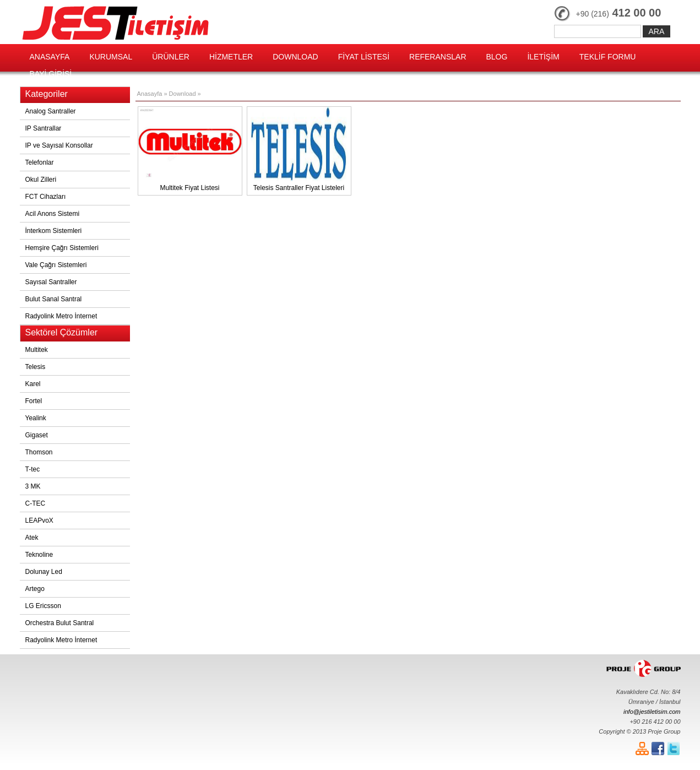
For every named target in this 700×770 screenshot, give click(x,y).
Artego (35, 589)
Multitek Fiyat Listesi (190, 149)
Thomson (39, 452)
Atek (32, 537)
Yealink (35, 418)
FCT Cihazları (45, 196)
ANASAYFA (50, 56)
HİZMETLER (231, 56)
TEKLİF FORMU (607, 56)
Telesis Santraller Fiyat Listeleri (299, 149)
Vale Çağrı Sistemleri (56, 265)
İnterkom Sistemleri (53, 231)
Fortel (33, 401)
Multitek (36, 350)
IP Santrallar (43, 128)
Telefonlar (39, 162)
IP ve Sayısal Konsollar (59, 145)
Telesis (35, 367)
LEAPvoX (39, 520)
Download (183, 93)
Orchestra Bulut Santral (59, 623)
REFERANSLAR (437, 56)
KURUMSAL (110, 56)
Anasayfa (149, 93)
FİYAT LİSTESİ (363, 56)
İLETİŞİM (543, 56)
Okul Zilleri (41, 179)
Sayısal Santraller (51, 282)
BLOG (497, 56)
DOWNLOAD (295, 56)
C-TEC (35, 503)
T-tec (32, 469)
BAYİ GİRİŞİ (51, 73)
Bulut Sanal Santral (53, 299)
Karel (33, 384)
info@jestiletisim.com (651, 711)
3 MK (33, 486)
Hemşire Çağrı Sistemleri (62, 248)
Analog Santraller (50, 111)
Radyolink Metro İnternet (61, 316)
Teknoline (39, 554)
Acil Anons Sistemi (52, 214)
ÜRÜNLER (170, 56)
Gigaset (36, 435)
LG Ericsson (43, 606)
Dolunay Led (43, 572)
